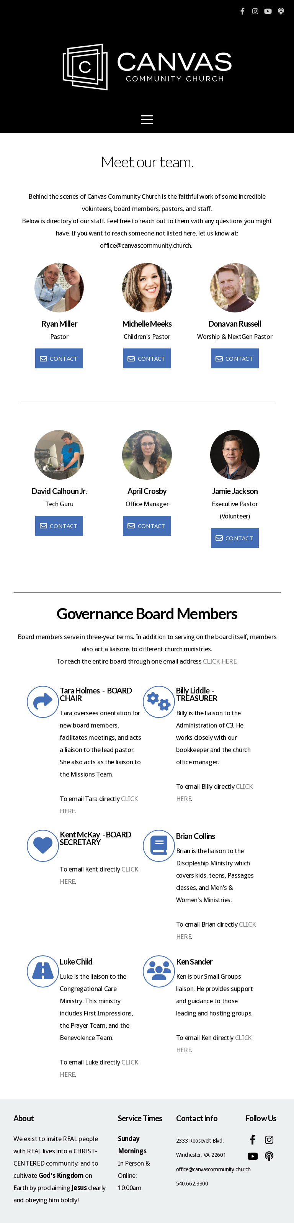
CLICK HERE (219, 661)
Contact (58, 358)
